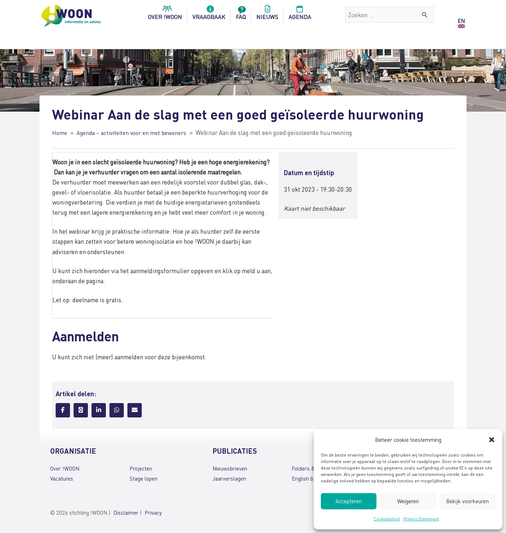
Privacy (153, 512)
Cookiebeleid (387, 519)
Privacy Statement (421, 519)
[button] (491, 439)
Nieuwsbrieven (229, 468)
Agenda (300, 14)
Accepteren (349, 501)
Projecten (141, 468)
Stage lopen (144, 478)
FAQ (241, 14)
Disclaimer (126, 512)
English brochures (313, 478)
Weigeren (408, 501)
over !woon (165, 14)
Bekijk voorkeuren (467, 501)
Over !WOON (64, 468)
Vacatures (61, 478)
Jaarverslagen (229, 478)
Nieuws (267, 14)
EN (461, 20)
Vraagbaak (208, 14)
